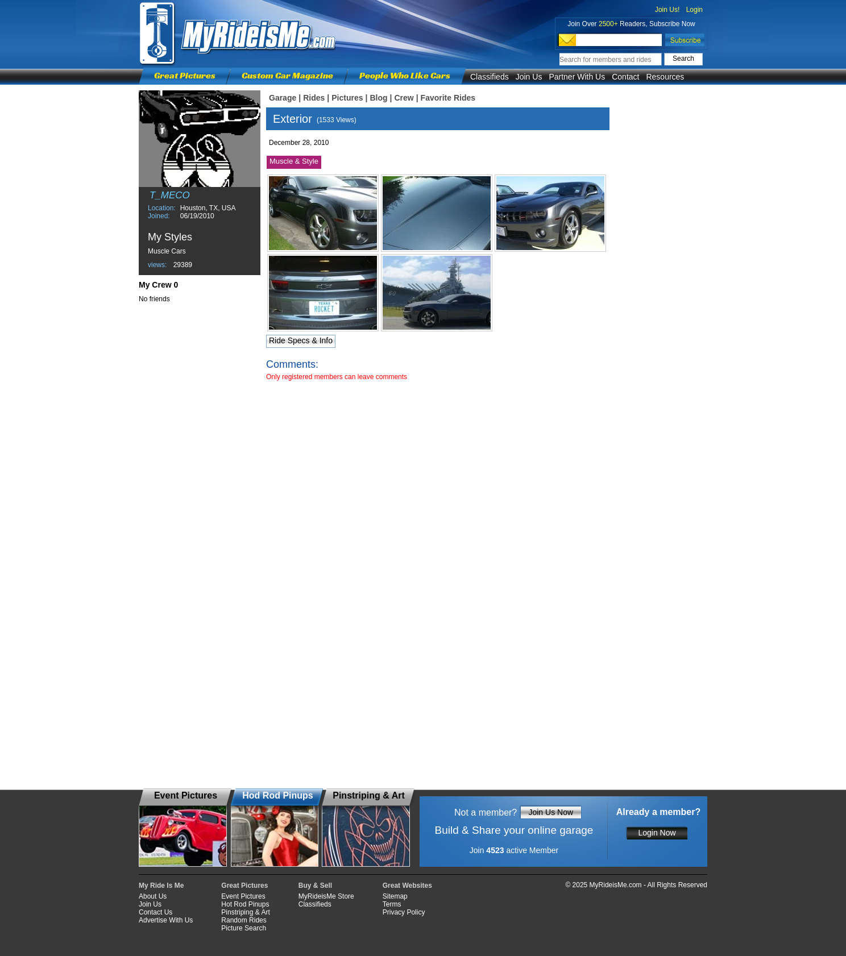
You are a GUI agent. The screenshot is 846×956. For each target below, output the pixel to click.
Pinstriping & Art (245, 912)
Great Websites (407, 886)
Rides (314, 97)
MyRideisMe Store (326, 896)
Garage (282, 97)
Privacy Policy (404, 912)
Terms (392, 904)
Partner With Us (577, 76)
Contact (625, 76)
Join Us (529, 76)
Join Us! (667, 10)
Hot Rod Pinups (245, 904)
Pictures (347, 97)
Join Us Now (550, 812)
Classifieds (489, 76)
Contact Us (155, 912)
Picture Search (243, 928)
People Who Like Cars (404, 75)
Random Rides (243, 920)
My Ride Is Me (161, 886)
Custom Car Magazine (287, 75)
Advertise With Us (166, 920)
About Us (153, 896)
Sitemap (395, 896)
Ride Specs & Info (301, 340)
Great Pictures (184, 75)
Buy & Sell (315, 886)
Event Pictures (243, 896)
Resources (665, 76)
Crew (403, 97)
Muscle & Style (293, 161)
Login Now (656, 832)
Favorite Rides (448, 97)
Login (694, 10)
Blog (378, 97)
